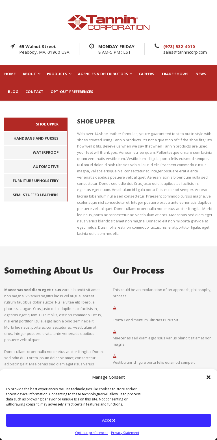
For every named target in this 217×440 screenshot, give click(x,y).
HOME (10, 74)
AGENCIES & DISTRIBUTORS (103, 74)
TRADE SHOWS (174, 74)
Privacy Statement (125, 432)
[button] (208, 377)
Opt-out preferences (91, 432)
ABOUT (29, 74)
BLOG (13, 92)
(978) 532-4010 (179, 46)
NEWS (201, 74)
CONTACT (34, 92)
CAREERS (146, 74)
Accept (108, 420)
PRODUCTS (57, 74)
